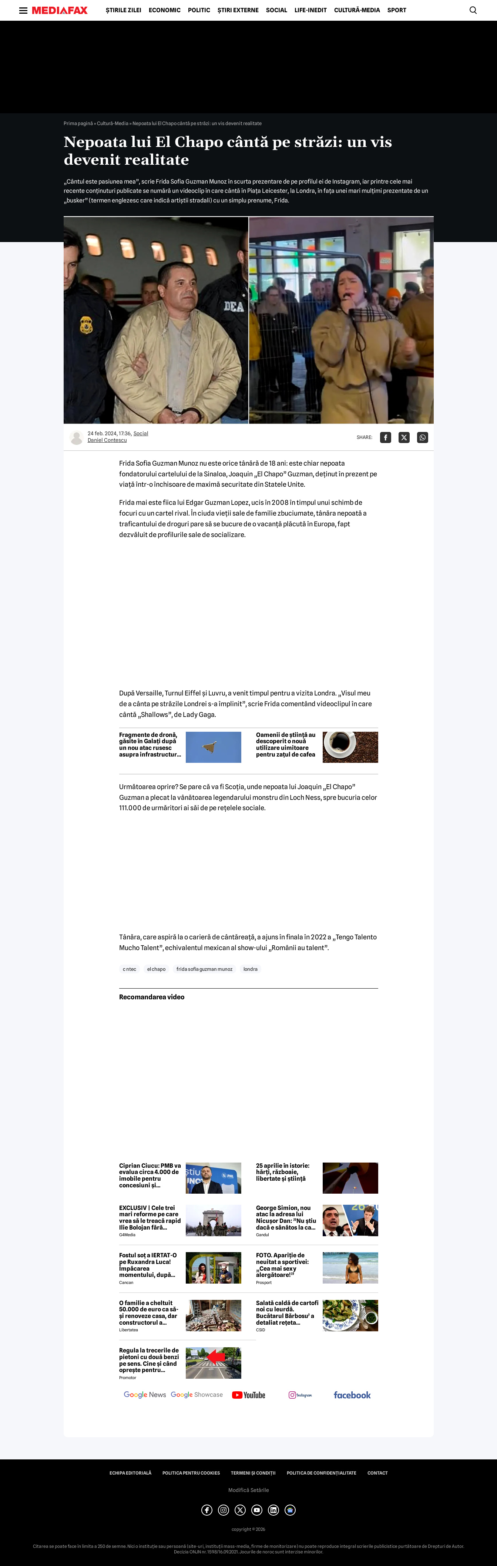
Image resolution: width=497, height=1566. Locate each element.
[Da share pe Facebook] (385, 437)
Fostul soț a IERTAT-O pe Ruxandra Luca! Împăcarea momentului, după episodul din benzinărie (148, 1265)
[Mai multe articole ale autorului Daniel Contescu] (76, 437)
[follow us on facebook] (352, 1395)
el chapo (156, 969)
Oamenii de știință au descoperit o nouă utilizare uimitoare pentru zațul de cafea (286, 745)
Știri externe (238, 10)
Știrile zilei (123, 10)
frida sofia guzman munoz (204, 969)
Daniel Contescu (107, 440)
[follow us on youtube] (249, 1395)
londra (251, 969)
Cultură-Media (357, 10)
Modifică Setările (248, 1490)
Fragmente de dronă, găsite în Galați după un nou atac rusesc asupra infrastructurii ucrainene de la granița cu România (150, 745)
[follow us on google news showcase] (197, 1395)
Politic (199, 10)
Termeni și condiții (253, 1473)
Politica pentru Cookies (191, 1473)
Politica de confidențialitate (321, 1473)
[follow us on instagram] (300, 1395)
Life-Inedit (311, 10)
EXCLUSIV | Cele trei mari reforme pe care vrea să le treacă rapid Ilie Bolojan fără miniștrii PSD (150, 1218)
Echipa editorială (130, 1473)
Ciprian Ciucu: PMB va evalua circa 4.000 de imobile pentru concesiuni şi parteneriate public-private (150, 1175)
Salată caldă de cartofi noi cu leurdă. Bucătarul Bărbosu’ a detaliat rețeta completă (287, 1313)
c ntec (129, 969)
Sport (396, 10)
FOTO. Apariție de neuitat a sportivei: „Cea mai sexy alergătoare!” (282, 1265)
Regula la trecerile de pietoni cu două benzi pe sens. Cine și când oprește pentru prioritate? (149, 1360)
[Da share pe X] (404, 437)
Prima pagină (78, 123)
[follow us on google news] (145, 1395)
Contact (377, 1473)
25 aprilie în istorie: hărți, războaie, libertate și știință (282, 1172)
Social (276, 10)
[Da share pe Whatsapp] (422, 437)
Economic (165, 10)
